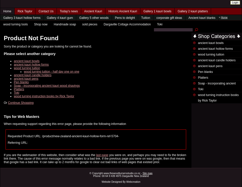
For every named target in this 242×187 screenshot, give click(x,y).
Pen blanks (21, 82)
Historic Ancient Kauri (122, 11)
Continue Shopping (21, 103)
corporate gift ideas (169, 18)
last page (102, 155)
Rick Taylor (25, 11)
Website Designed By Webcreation (121, 181)
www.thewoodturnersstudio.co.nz (122, 173)
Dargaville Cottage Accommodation (127, 24)
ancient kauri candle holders (32, 75)
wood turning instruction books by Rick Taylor (44, 96)
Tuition (145, 18)
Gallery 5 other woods (94, 18)
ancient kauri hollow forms (31, 64)
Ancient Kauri (93, 11)
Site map (147, 173)
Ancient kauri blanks (201, 18)
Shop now (40, 24)
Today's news (69, 11)
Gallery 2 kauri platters (193, 11)
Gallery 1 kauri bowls (157, 11)
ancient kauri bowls (26, 61)
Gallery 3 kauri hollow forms (22, 18)
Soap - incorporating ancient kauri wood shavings (47, 85)
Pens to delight (125, 18)
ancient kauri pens (26, 78)
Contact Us (45, 11)
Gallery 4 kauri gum (60, 18)
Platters (19, 89)
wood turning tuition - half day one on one (51, 71)
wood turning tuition (27, 68)
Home (7, 11)
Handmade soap (65, 24)
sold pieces (89, 24)
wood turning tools (15, 24)
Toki (159, 24)
